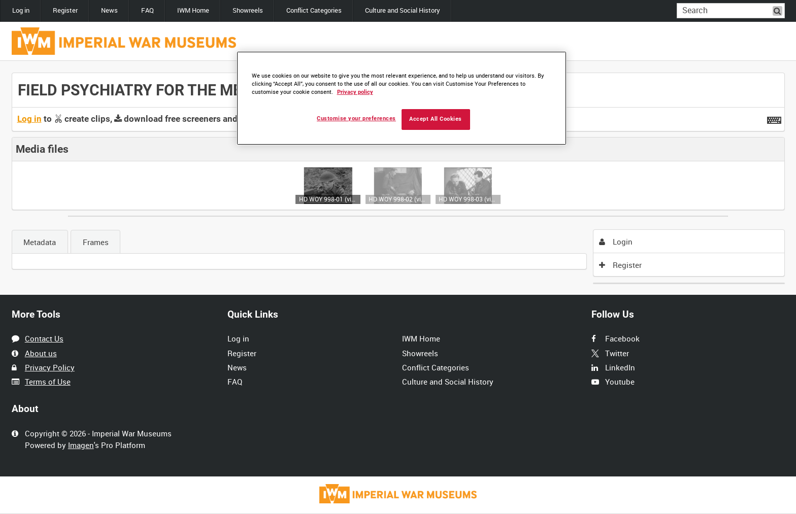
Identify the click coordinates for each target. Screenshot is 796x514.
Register (65, 10)
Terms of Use (48, 381)
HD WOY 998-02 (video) (398, 199)
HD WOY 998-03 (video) (468, 199)
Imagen (81, 445)
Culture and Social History (402, 10)
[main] (398, 178)
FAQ (147, 10)
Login (616, 241)
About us (41, 353)
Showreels (248, 10)
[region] (402, 98)
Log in (20, 10)
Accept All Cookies (435, 119)
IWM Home (193, 10)
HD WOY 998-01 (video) (328, 199)
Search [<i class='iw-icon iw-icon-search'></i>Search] (778, 10)
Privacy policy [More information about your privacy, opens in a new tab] (355, 92)
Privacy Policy (50, 367)
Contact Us (44, 338)
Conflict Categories (314, 10)
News (109, 10)
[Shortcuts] (774, 118)
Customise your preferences (356, 118)
